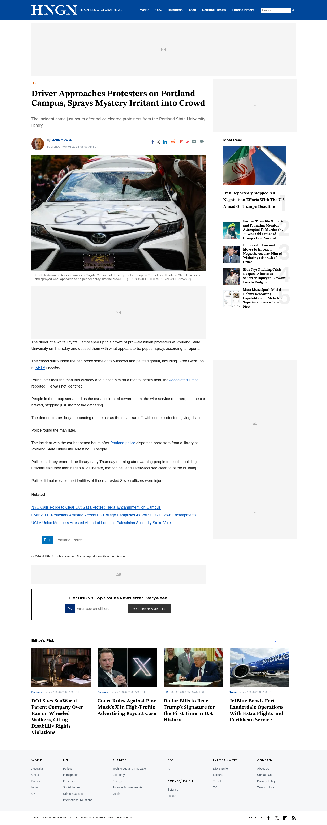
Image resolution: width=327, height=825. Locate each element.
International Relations (77, 800)
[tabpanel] (64, 693)
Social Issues (71, 787)
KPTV (40, 367)
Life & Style (220, 768)
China (35, 775)
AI (169, 768)
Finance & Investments (127, 787)
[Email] (193, 141)
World (145, 10)
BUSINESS (119, 760)
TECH (172, 760)
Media (116, 793)
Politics (67, 768)
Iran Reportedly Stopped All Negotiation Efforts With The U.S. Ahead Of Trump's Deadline (254, 200)
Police (78, 540)
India (34, 787)
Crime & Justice (73, 793)
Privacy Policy (266, 781)
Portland (63, 540)
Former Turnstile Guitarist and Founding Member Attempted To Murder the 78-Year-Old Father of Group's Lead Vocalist (264, 230)
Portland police (122, 443)
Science (173, 789)
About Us (263, 768)
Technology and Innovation (129, 768)
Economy (118, 775)
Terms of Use (265, 787)
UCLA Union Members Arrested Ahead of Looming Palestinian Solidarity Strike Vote (101, 523)
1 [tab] (275, 641)
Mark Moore (61, 140)
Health (172, 796)
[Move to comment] (201, 141)
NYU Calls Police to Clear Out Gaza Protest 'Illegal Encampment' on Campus (96, 507)
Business (175, 10)
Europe (36, 781)
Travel (234, 692)
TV (215, 787)
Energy (117, 781)
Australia (37, 768)
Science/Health (214, 10)
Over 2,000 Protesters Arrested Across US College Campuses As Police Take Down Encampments (114, 515)
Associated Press (183, 380)
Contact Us (264, 775)
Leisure (218, 775)
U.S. (158, 10)
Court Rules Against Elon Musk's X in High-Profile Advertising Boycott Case (127, 707)
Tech (192, 10)
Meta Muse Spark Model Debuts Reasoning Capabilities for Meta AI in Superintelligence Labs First (264, 298)
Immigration (70, 775)
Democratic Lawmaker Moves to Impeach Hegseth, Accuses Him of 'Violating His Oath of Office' (262, 254)
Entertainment (243, 10)
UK (33, 793)
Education (69, 781)
